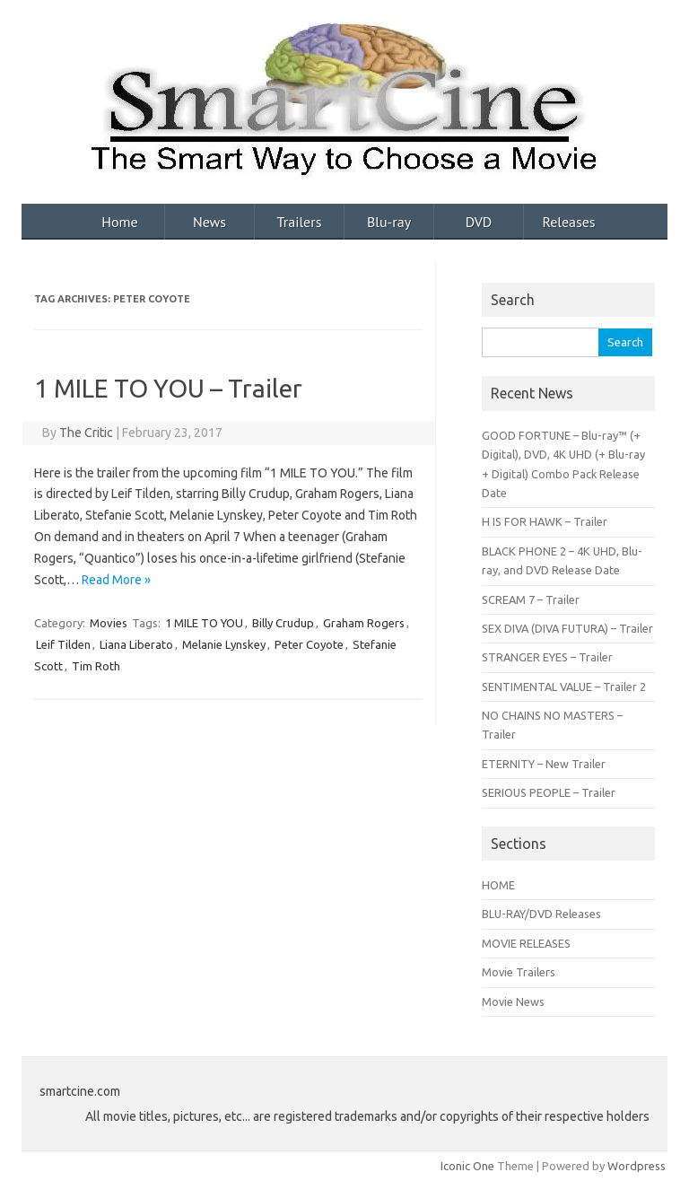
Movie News (513, 1001)
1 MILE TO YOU (204, 623)
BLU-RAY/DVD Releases (541, 913)
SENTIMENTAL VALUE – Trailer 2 (564, 686)
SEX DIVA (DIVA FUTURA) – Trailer (567, 628)
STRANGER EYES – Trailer (547, 657)
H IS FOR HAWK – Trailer (544, 521)
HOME (498, 885)
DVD (479, 222)
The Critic (86, 432)
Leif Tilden (63, 644)
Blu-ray (389, 222)
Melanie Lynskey (224, 644)
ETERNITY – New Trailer (544, 763)
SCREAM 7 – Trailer (531, 599)
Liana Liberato (136, 644)
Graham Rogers (364, 623)
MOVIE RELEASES (526, 943)
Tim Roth (96, 666)
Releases (568, 222)
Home (119, 222)
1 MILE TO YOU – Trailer (168, 388)
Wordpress (636, 1165)
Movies (108, 623)
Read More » (116, 580)
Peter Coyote (309, 644)
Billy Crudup (283, 623)
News (209, 222)
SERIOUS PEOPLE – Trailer (548, 792)
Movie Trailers (518, 972)
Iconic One (467, 1165)
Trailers (299, 222)
